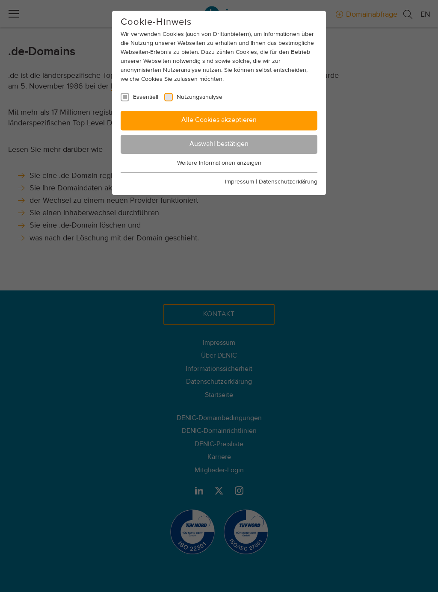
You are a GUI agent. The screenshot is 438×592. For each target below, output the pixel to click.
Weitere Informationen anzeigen (219, 163)
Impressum (239, 182)
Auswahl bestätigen (219, 144)
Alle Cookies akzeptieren (219, 120)
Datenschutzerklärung (288, 182)
